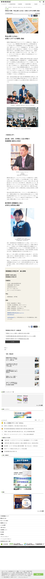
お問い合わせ (2, 558)
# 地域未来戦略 (28, 4)
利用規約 (2, 565)
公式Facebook (10, 317)
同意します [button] (38, 574)
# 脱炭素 (35, 4)
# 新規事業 (20, 4)
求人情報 (2, 563)
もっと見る (12, 341)
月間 (42, 451)
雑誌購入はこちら (3, 554)
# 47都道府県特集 (12, 4)
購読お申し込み (3, 549)
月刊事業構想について (4, 547)
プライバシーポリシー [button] (23, 577)
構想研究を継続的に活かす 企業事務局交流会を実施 (17, 338)
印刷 (35, 15)
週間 (39, 451)
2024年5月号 (37, 13)
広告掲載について (3, 560)
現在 (36, 451)
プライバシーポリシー (4, 567)
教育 (5, 349)
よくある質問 (2, 556)
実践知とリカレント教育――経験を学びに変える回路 (17, 333)
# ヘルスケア (4, 4)
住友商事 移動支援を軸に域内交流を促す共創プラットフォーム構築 (21, 336)
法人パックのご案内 (4, 551)
